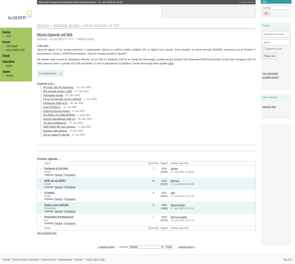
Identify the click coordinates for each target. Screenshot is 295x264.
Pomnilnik (69, 187)
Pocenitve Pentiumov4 (58, 216)
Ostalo (6, 71)
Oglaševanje (65, 259)
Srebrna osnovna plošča (56, 111)
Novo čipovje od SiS (55, 34)
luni (46, 220)
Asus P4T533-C (52, 107)
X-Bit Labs (42, 45)
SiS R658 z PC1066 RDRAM (59, 115)
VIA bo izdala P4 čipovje (56, 134)
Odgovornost (48, 259)
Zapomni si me (272, 48)
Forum (6, 41)
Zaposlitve (8, 61)
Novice (6, 32)
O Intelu (49, 192)
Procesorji (69, 174)
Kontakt (79, 259)
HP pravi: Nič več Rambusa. (58, 87)
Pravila (6, 259)
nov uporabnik (270, 73)
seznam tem (269, 106)
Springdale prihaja (53, 95)
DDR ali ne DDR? (55, 180)
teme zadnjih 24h (15, 49)
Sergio (47, 171)
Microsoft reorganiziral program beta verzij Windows (80, 2)
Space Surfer (178, 205)
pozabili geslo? (270, 77)
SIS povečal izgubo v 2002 (57, 91)
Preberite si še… (46, 83)
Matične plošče (86, 38)
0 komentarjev (47, 73)
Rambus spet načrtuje (55, 130)
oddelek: (141, 247)
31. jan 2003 (57, 38)
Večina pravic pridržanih (26, 259)
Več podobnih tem (47, 233)
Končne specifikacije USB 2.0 (59, 119)
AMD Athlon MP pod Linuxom (59, 126)
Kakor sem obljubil (56, 204)
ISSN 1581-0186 (95, 259)
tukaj (170, 63)
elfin (173, 192)
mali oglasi (12, 45)
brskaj (9, 65)
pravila (9, 75)
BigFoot (175, 180)
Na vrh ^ (287, 259)
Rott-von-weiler (179, 217)
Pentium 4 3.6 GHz (56, 168)
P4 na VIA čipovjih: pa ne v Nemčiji (62, 99)
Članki (6, 55)
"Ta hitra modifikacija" (55, 123)
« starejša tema (106, 247)
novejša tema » (186, 247)
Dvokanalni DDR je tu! (55, 103)
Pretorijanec (50, 208)
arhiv (8, 35)
